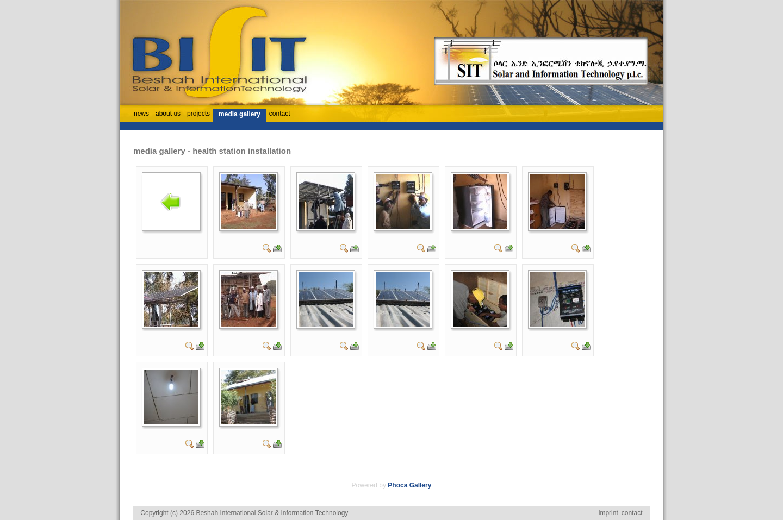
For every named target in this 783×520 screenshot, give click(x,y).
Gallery (420, 485)
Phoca (397, 485)
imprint (608, 513)
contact (632, 513)
